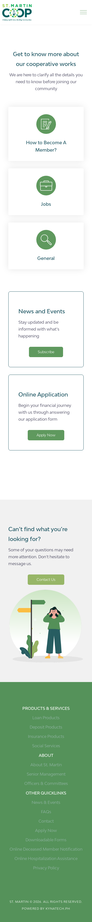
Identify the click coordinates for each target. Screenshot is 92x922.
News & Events (46, 802)
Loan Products (46, 717)
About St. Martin (46, 764)
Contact (46, 821)
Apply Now (46, 435)
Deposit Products (46, 727)
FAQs (46, 811)
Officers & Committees (46, 783)
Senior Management (46, 774)
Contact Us (46, 579)
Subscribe (46, 352)
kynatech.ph (58, 908)
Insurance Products (46, 736)
